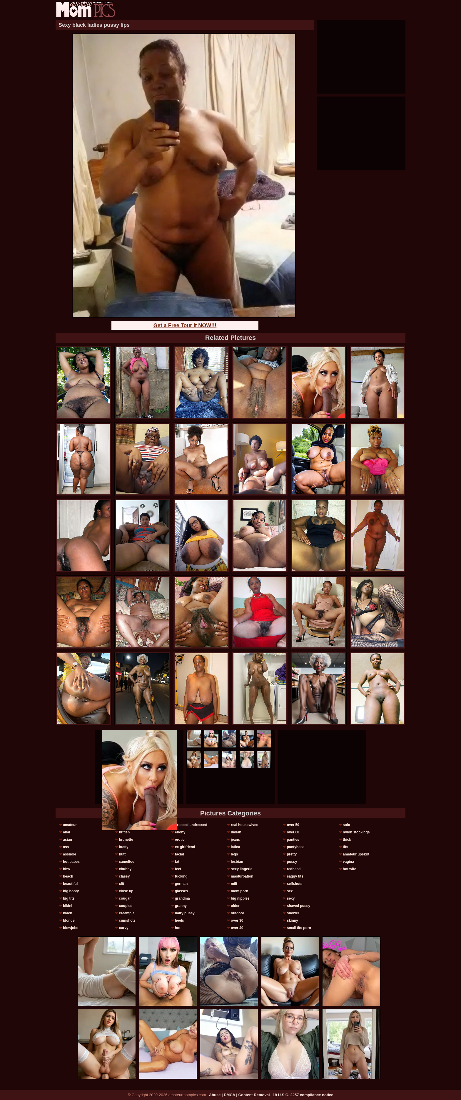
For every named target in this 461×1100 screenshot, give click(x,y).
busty (123, 847)
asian (67, 840)
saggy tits (295, 876)
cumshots (127, 920)
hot (178, 928)
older (235, 906)
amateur (70, 825)
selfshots (295, 884)
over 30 (237, 920)
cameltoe (126, 862)
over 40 (237, 928)
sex (290, 891)
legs (234, 854)
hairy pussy (185, 913)
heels (179, 920)
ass (66, 847)
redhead (294, 869)
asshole (69, 854)
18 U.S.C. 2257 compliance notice (303, 1095)
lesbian (237, 862)
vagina (348, 862)
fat (177, 862)
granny (181, 906)
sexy (291, 898)
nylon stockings (356, 832)
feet (178, 869)
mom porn (239, 891)
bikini (67, 906)
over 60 (293, 832)
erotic (180, 840)
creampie (127, 913)
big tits (68, 898)
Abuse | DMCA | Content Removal (239, 1095)
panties (293, 840)
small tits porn (299, 928)
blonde (68, 920)
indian (236, 832)
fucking (181, 876)
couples (125, 906)
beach (68, 876)
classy (124, 876)
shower (293, 913)
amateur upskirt (356, 854)
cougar (125, 898)
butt (122, 854)
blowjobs (70, 928)
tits (345, 847)
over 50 (293, 825)
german (181, 884)
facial (179, 854)
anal (66, 832)
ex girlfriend (185, 847)
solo (346, 825)
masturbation (242, 876)
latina (235, 847)
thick (347, 840)
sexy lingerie (241, 869)
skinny (292, 920)
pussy (292, 862)
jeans (235, 840)
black (67, 913)
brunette (126, 840)
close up (126, 891)
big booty (71, 891)
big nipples (240, 898)
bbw (66, 869)
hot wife (349, 869)
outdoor (237, 913)
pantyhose (296, 847)
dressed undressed (191, 825)
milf (234, 884)
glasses (181, 891)
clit (121, 884)
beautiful (70, 884)
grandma (182, 898)
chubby (125, 869)
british (124, 832)
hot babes (71, 862)
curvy (123, 928)
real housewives (244, 825)
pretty (292, 854)
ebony (180, 832)
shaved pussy (298, 906)
